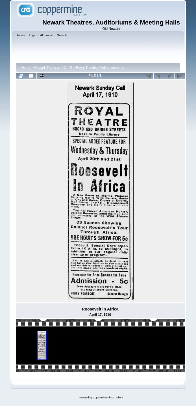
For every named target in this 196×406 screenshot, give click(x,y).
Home (26, 68)
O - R (68, 68)
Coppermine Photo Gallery (108, 397)
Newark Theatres (47, 68)
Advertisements (112, 68)
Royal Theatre (86, 68)
